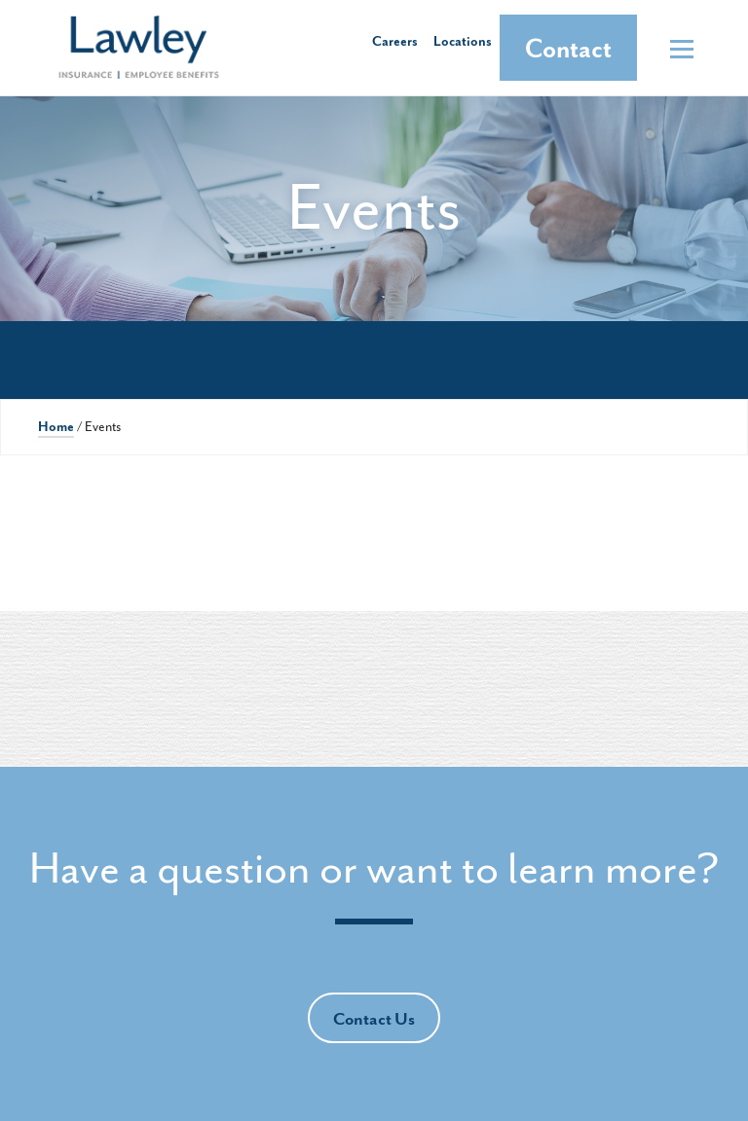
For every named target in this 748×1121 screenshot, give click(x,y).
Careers (395, 41)
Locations (462, 41)
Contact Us (374, 1019)
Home (56, 426)
